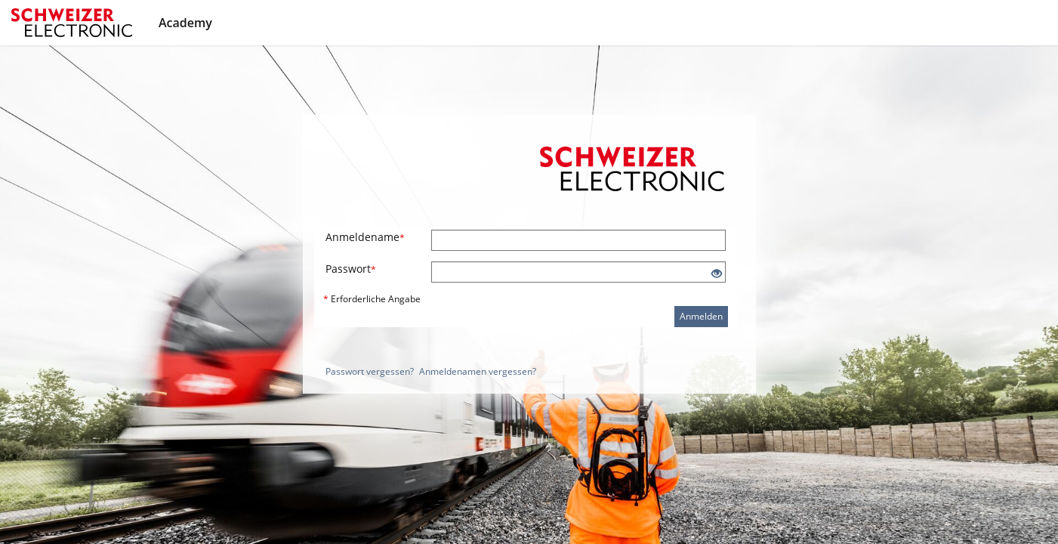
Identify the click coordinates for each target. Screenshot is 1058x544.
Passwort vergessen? (369, 371)
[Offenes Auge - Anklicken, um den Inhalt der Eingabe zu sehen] (716, 274)
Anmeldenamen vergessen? (477, 371)
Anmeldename (365, 237)
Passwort (350, 268)
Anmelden (701, 316)
